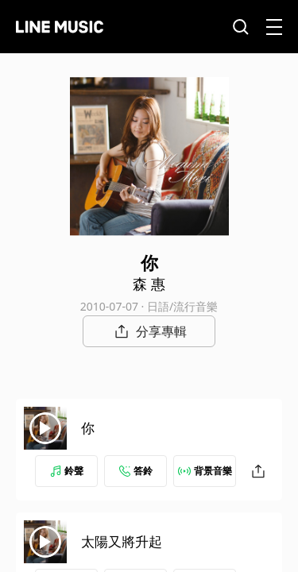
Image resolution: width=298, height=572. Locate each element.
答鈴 (136, 470)
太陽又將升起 (121, 541)
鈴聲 (66, 470)
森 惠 (149, 283)
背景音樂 (205, 470)
